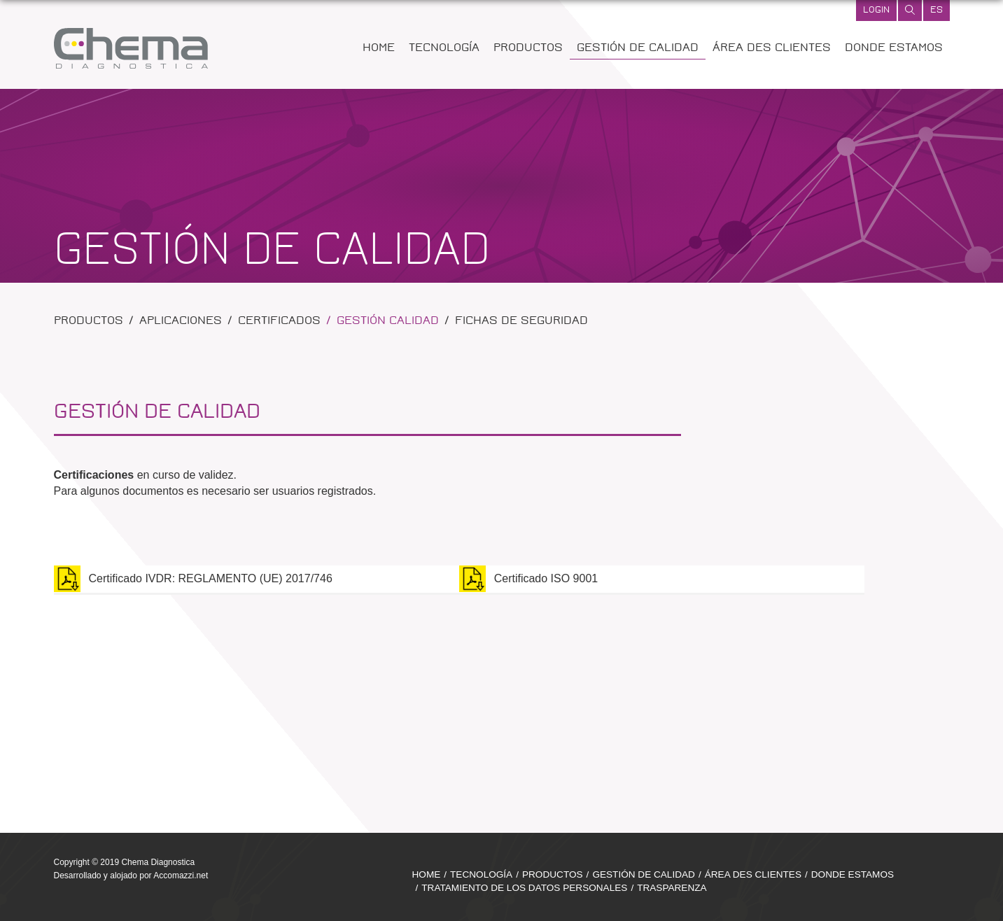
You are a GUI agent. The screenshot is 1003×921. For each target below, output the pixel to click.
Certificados (279, 321)
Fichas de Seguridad (521, 321)
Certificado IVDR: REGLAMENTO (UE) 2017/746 (193, 578)
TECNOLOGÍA (444, 48)
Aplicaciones (180, 321)
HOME (379, 48)
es (936, 10)
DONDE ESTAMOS (894, 48)
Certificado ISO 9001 (528, 578)
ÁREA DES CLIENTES (772, 48)
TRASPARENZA (671, 888)
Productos (88, 321)
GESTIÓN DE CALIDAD (638, 48)
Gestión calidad (388, 321)
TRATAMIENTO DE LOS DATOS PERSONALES (524, 888)
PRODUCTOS (528, 48)
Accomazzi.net (180, 875)
